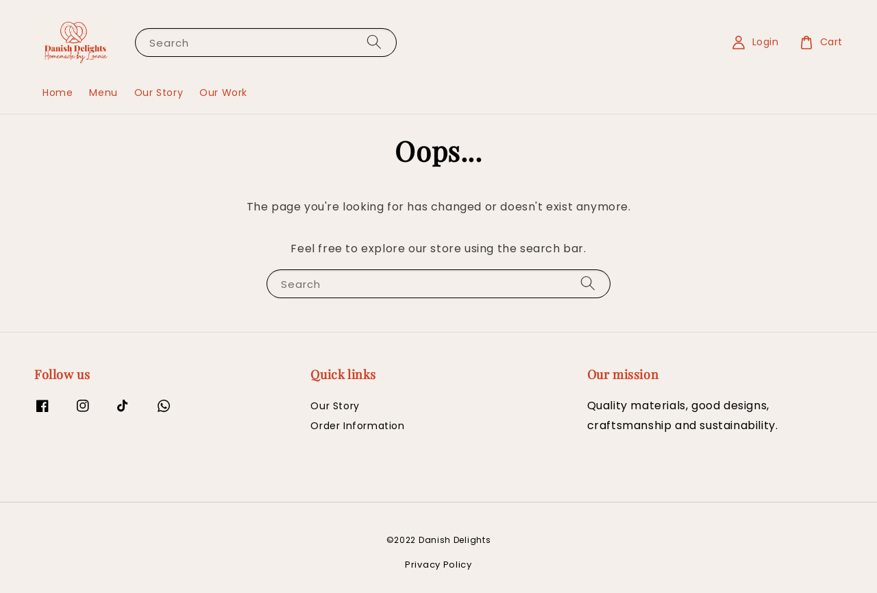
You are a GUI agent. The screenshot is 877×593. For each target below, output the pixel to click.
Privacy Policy (438, 564)
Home (57, 92)
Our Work (223, 92)
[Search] (374, 42)
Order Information (357, 426)
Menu (103, 92)
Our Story (158, 92)
